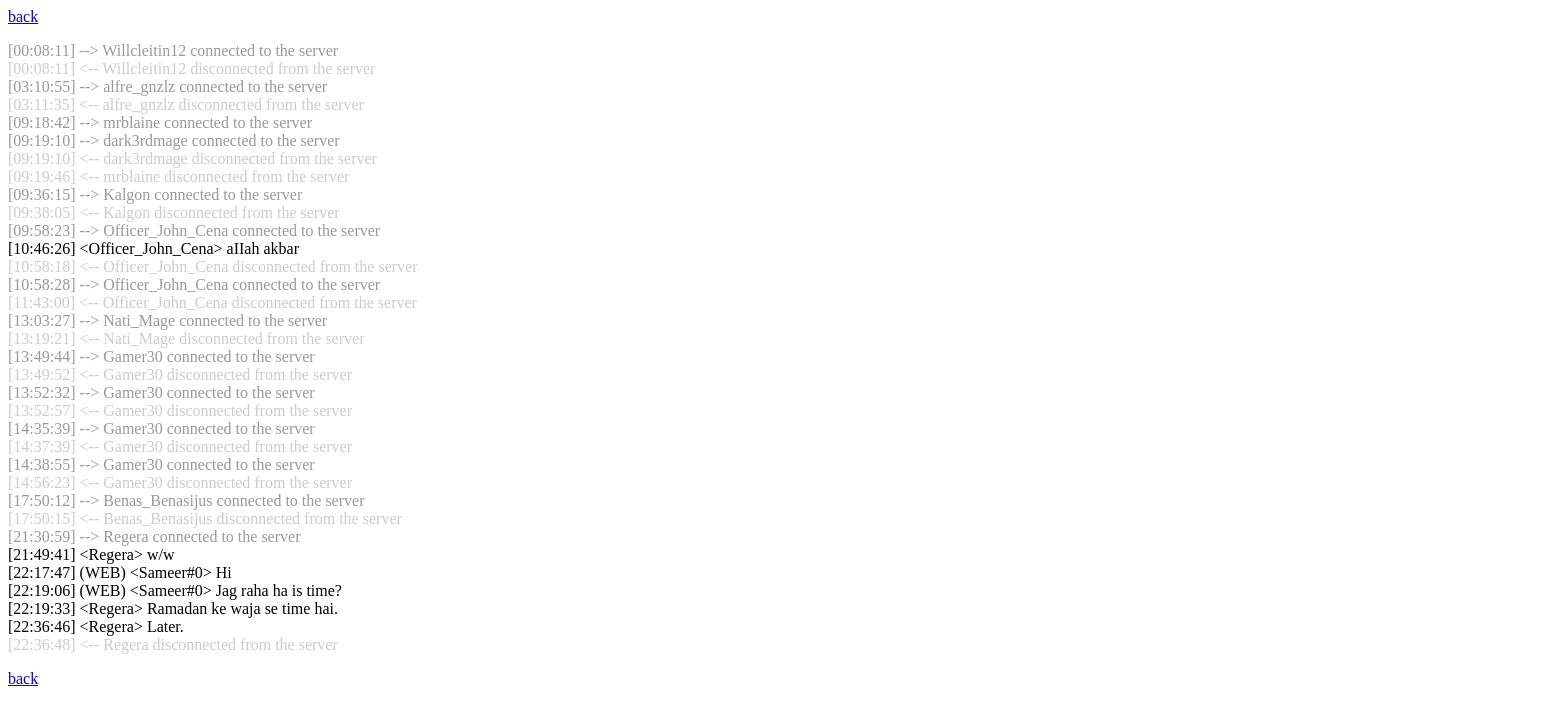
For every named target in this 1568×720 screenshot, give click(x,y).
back (23, 16)
